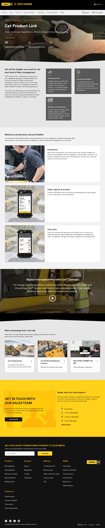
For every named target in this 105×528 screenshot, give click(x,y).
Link (25, 20)
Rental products (10, 481)
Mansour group (48, 470)
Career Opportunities (11, 508)
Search (85, 12)
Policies (98, 524)
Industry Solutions (29, 12)
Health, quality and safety (51, 474)
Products (4, 12)
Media (62, 12)
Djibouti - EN (82, 524)
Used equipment (10, 470)
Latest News (67, 466)
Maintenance (28, 470)
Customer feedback (11, 500)
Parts (11, 12)
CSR (45, 481)
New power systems (11, 474)
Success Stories (68, 474)
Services (18, 12)
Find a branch (9, 504)
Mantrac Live (67, 481)
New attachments (10, 478)
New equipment (9, 466)
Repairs (26, 466)
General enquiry (9, 496)
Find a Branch (97, 13)
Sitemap (91, 524)
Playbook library (68, 485)
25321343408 (23, 4)
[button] (98, 4)
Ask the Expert (67, 478)
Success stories (49, 478)
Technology (41, 12)
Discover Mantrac (52, 12)
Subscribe (44, 453)
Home (7, 20)
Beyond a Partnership (69, 470)
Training (26, 474)
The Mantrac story (49, 466)
